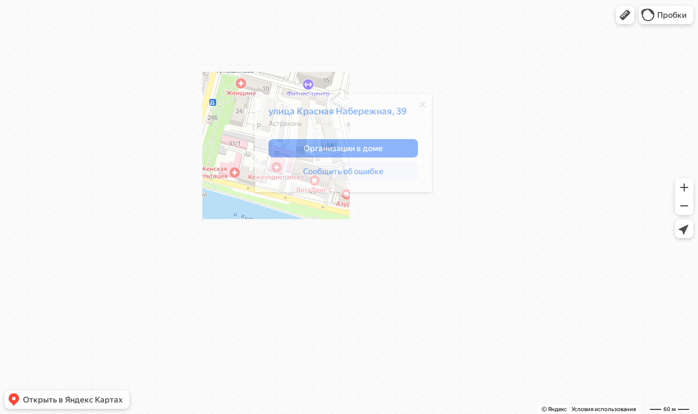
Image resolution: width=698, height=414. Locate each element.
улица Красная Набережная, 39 (337, 114)
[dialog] (343, 146)
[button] (625, 15)
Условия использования (604, 409)
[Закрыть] (422, 107)
